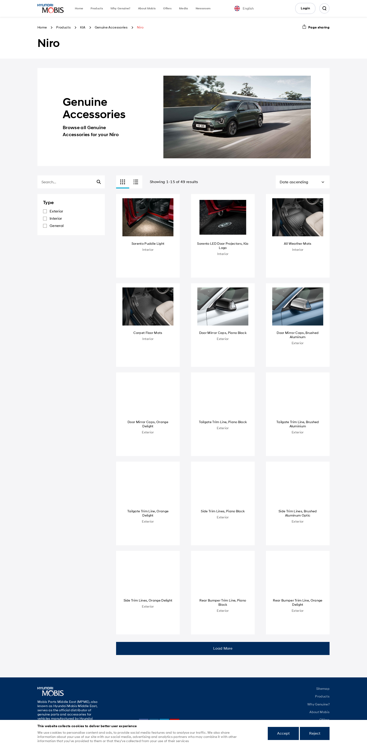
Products (97, 8)
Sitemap (323, 688)
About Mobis (147, 8)
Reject (314, 733)
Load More (222, 648)
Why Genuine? (120, 8)
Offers (167, 8)
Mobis (50, 8)
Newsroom (203, 8)
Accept (283, 733)
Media (183, 8)
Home (79, 8)
